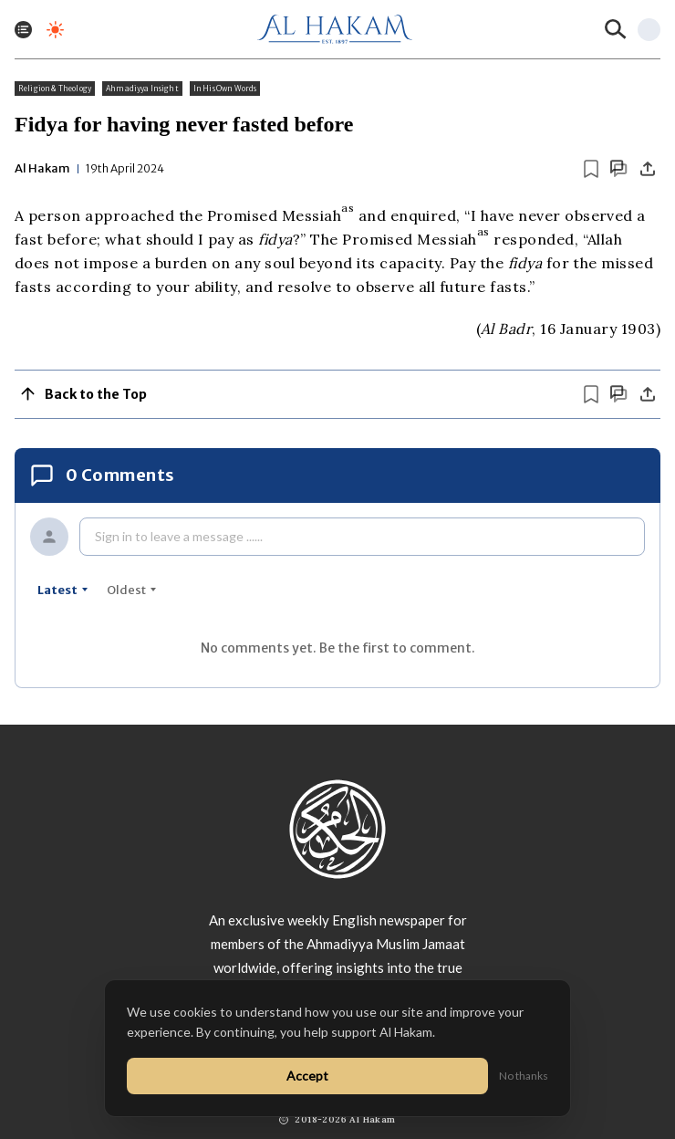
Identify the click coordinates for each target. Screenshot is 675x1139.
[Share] (647, 169)
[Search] (616, 29)
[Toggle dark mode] (55, 29)
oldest (132, 590)
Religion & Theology (54, 88)
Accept (307, 1075)
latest (62, 590)
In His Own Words (225, 88)
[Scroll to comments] (618, 168)
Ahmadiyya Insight (142, 88)
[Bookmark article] (591, 169)
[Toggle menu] (23, 29)
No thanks (523, 1075)
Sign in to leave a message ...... (179, 536)
